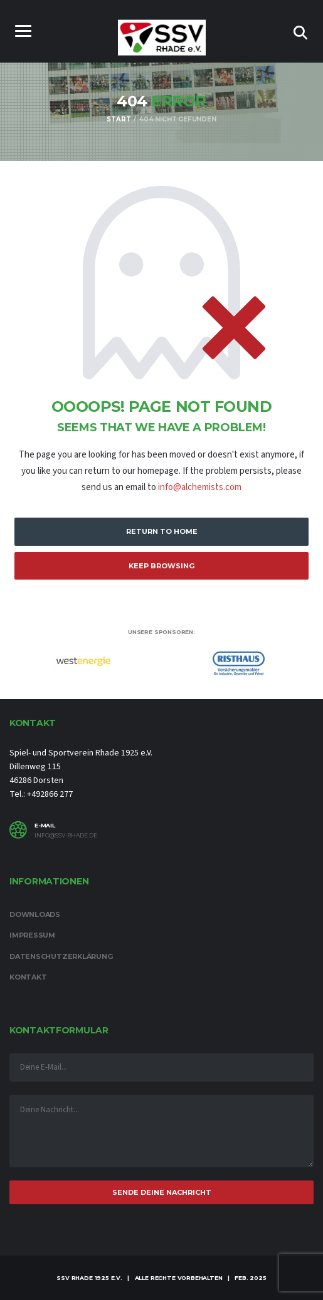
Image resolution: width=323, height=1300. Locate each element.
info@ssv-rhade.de (65, 835)
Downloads (34, 914)
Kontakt (27, 977)
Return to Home (162, 531)
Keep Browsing (161, 565)
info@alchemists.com (199, 487)
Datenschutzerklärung (61, 956)
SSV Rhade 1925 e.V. (89, 1277)
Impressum (32, 935)
